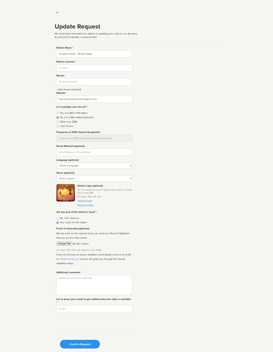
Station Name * (64, 47)
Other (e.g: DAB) (68, 121)
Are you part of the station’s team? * (76, 212)
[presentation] (82, 322)
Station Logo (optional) (90, 185)
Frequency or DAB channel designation (78, 132)
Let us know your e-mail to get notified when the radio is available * (93, 301)
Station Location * (66, 61)
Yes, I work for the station (73, 222)
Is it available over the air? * (72, 106)
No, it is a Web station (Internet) (76, 117)
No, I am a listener (69, 218)
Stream (60, 75)
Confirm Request (80, 344)
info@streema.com (69, 259)
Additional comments (68, 272)
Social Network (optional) (70, 146)
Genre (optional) (65, 172)
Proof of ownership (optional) (72, 228)
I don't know (66, 126)
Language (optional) (67, 160)
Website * (61, 93)
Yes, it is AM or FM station (74, 113)
